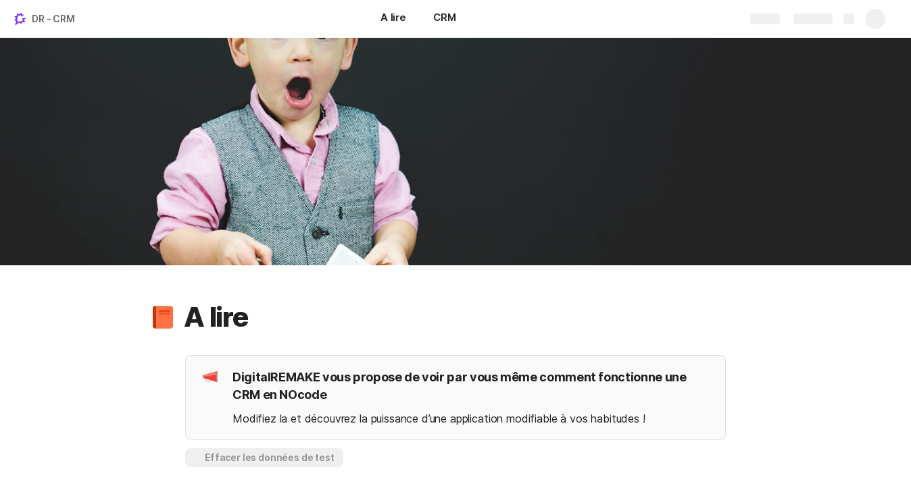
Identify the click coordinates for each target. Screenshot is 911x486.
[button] (162, 317)
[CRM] (445, 19)
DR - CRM (53, 18)
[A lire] (393, 19)
